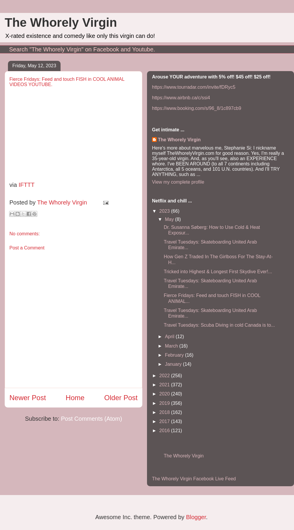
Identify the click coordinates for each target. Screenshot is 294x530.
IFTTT (26, 185)
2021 (165, 384)
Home (75, 398)
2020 (165, 393)
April (170, 336)
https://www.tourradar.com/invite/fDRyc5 (193, 87)
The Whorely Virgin (61, 22)
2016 (165, 430)
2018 (165, 412)
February (175, 355)
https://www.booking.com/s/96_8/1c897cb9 (196, 108)
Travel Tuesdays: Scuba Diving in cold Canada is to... (219, 325)
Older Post (121, 398)
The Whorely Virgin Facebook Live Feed (194, 478)
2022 (165, 375)
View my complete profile (178, 182)
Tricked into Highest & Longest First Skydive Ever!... (218, 271)
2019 (165, 403)
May (170, 219)
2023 (165, 211)
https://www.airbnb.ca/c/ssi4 (181, 97)
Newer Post (27, 398)
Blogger (196, 517)
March (172, 345)
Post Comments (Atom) (91, 418)
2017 (165, 421)
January (174, 364)
